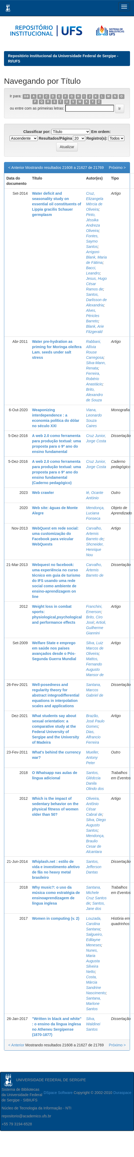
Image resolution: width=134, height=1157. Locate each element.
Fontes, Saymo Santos (92, 241)
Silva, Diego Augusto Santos (96, 825)
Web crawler (43, 492)
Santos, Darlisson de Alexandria (96, 299)
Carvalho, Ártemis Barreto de (94, 570)
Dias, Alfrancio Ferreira (93, 737)
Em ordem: (101, 132)
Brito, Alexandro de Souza (94, 394)
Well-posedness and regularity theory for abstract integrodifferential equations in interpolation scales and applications (55, 695)
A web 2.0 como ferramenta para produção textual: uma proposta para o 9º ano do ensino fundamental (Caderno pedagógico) (56, 472)
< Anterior (16, 167)
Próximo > (117, 167)
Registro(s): (96, 138)
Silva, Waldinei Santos (93, 1024)
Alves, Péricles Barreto (92, 315)
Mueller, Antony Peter (92, 757)
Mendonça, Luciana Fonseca (95, 513)
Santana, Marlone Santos (93, 1003)
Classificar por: (37, 132)
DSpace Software (58, 1093)
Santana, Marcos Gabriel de (94, 689)
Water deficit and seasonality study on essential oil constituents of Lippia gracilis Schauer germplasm (56, 204)
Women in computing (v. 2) (55, 918)
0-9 (26, 96)
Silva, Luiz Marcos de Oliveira (94, 648)
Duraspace (122, 1093)
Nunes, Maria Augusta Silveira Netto (93, 961)
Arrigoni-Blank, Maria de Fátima (96, 257)
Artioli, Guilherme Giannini (96, 627)
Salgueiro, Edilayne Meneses (94, 939)
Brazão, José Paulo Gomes (95, 721)
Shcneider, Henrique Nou (95, 549)
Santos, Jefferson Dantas (93, 866)
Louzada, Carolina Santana (93, 923)
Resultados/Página (55, 138)
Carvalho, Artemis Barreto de (94, 533)
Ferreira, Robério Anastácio (94, 378)
